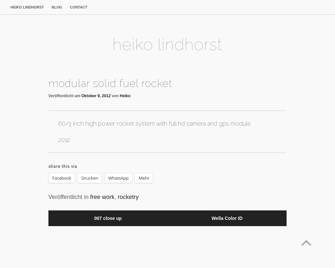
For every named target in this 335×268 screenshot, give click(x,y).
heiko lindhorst (27, 7)
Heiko (125, 96)
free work (102, 197)
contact (78, 7)
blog (57, 7)
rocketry (128, 197)
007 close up (108, 218)
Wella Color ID (227, 218)
